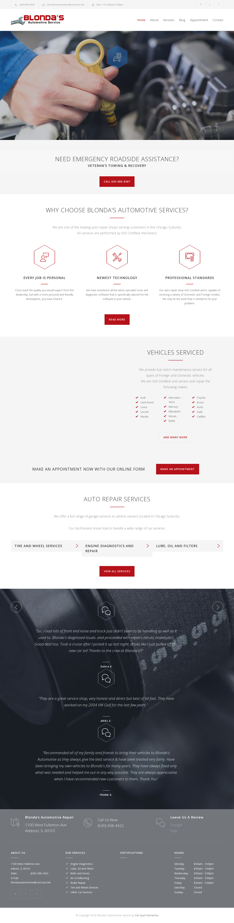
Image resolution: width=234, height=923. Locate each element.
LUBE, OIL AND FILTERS (177, 546)
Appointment (199, 20)
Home (141, 20)
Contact (218, 20)
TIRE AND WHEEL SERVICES (38, 546)
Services (168, 20)
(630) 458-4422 (27, 4)
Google (176, 824)
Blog (182, 20)
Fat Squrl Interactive (146, 915)
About (154, 20)
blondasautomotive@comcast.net (65, 4)
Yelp (173, 830)
